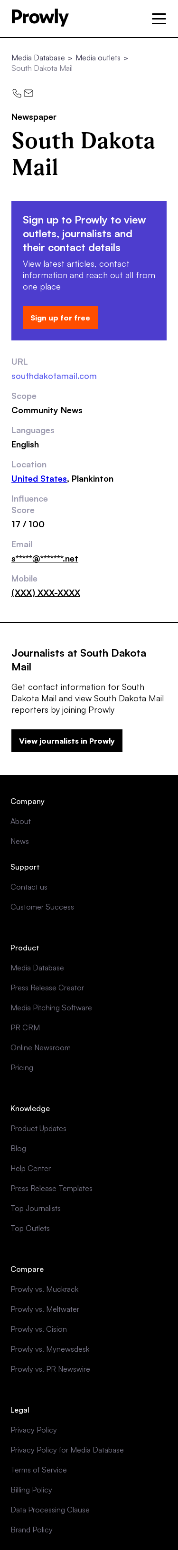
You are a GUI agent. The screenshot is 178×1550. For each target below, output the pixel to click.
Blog (18, 1148)
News (19, 841)
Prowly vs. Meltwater (44, 1309)
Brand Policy (31, 1529)
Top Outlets (30, 1228)
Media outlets (98, 57)
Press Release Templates (51, 1188)
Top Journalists (35, 1208)
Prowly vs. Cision (38, 1329)
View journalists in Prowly (67, 741)
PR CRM (25, 1027)
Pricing (21, 1067)
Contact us (28, 886)
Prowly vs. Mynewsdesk (49, 1349)
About (20, 821)
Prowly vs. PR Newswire (50, 1369)
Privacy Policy (33, 1429)
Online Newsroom (40, 1047)
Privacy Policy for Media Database (67, 1449)
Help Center (30, 1168)
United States (39, 478)
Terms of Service (38, 1469)
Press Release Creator (47, 987)
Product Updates (38, 1128)
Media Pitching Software (51, 1007)
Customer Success (42, 906)
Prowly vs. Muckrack (44, 1289)
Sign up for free (60, 317)
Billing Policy (31, 1489)
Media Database (38, 57)
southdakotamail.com (54, 375)
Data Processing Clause (50, 1509)
